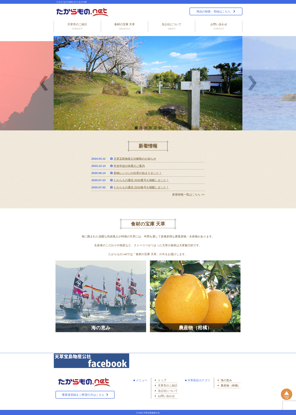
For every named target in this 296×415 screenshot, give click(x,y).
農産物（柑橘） (230, 385)
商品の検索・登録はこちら (214, 11)
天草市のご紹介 (77, 27)
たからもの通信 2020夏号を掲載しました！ (141, 180)
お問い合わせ (218, 27)
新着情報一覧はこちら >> (188, 194)
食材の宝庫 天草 (124, 27)
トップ (162, 380)
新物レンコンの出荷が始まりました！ (138, 173)
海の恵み (226, 380)
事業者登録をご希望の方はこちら (83, 394)
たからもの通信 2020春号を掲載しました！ (141, 187)
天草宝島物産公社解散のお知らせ (135, 158)
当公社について (171, 27)
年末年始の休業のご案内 (129, 165)
